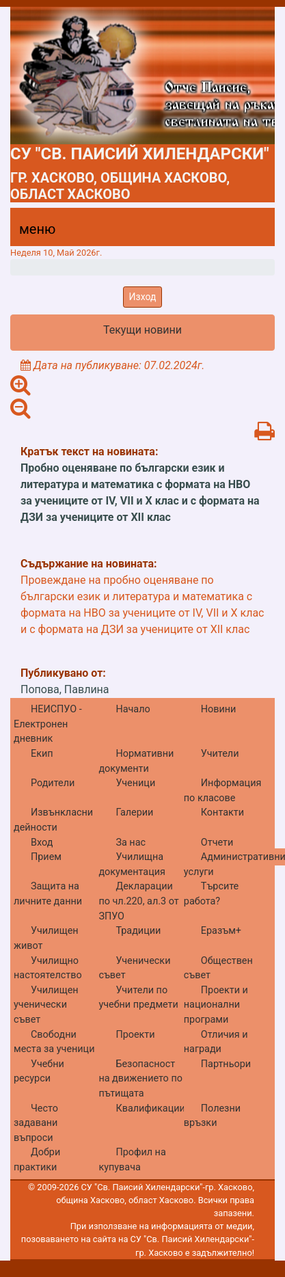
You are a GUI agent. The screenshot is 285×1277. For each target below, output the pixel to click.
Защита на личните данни (48, 894)
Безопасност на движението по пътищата (140, 1078)
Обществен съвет (218, 968)
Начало (133, 709)
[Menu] (29, 232)
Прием (46, 857)
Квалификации (150, 1108)
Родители (52, 783)
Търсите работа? (211, 894)
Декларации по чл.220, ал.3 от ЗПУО (138, 901)
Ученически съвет (134, 968)
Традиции (138, 931)
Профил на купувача (131, 1159)
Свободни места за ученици (54, 1042)
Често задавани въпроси (36, 1123)
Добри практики (37, 1159)
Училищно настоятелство (48, 968)
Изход (143, 296)
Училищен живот (46, 938)
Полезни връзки (212, 1116)
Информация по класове (223, 790)
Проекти (135, 1034)
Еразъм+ (221, 931)
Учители (220, 754)
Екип (42, 754)
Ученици (135, 783)
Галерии (134, 812)
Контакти (222, 812)
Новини (218, 709)
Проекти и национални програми (216, 1004)
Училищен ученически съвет (46, 1004)
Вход (42, 842)
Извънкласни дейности (53, 820)
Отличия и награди (216, 1042)
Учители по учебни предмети (138, 997)
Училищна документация (131, 864)
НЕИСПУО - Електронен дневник (48, 723)
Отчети (217, 842)
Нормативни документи (136, 761)
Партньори (226, 1064)
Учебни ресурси (39, 1071)
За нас (131, 842)
